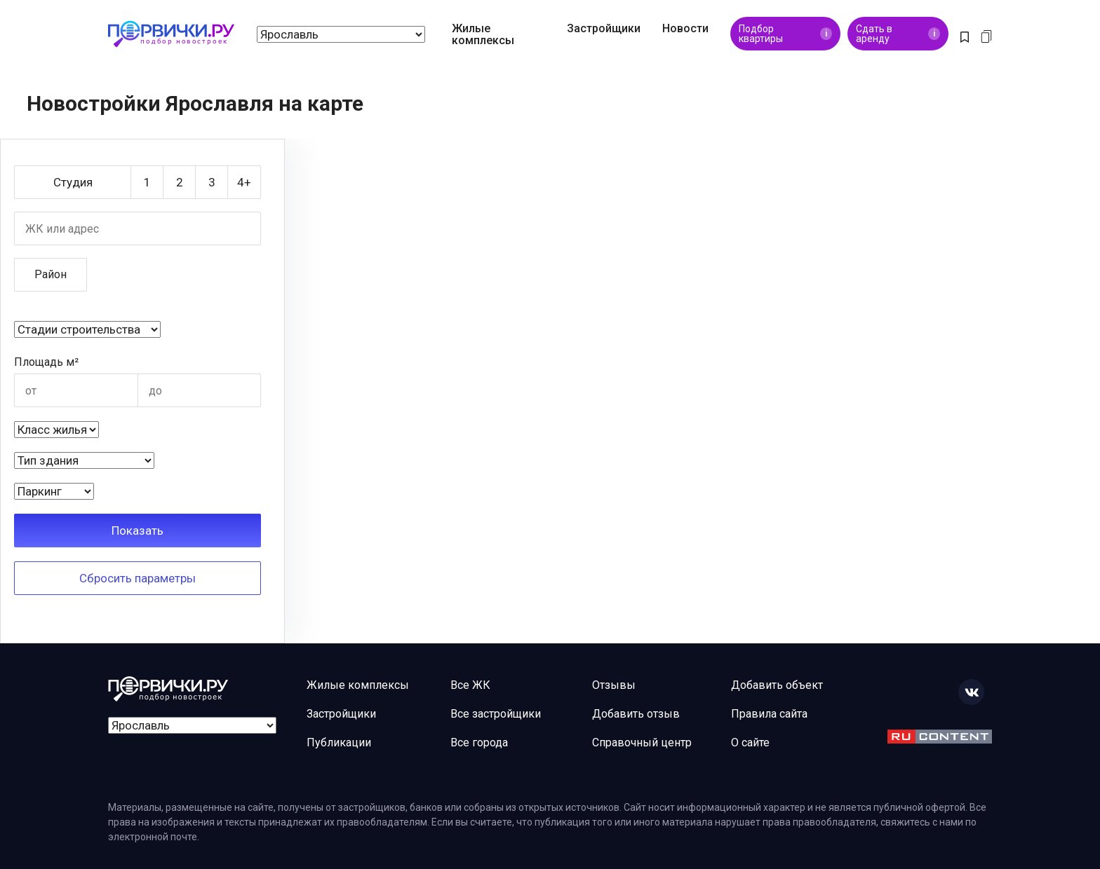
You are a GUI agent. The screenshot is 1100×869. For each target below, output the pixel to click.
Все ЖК (470, 685)
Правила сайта (769, 713)
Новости (685, 28)
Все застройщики (495, 713)
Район (50, 274)
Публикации (339, 742)
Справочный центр (642, 742)
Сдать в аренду (898, 33)
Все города (479, 742)
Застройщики (603, 28)
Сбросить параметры (137, 578)
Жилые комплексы (483, 34)
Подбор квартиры (785, 33)
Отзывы (614, 685)
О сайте (750, 742)
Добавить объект (777, 685)
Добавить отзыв (636, 713)
